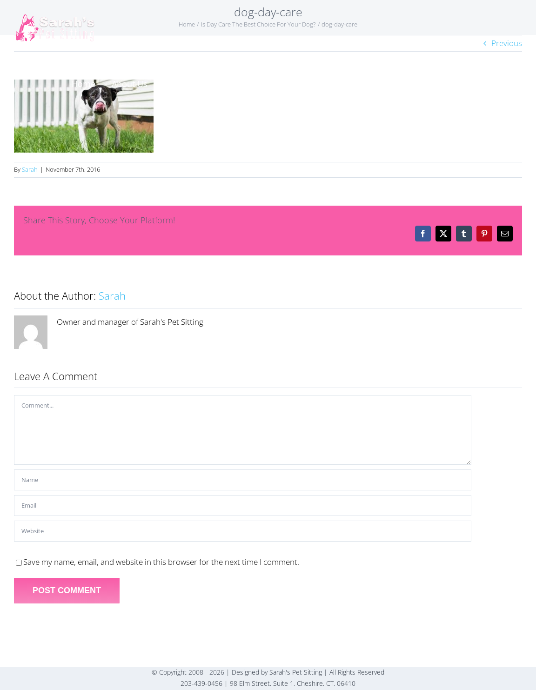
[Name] (242, 479)
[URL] (242, 531)
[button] (502, 84)
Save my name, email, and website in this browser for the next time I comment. (161, 561)
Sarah (30, 169)
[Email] (242, 505)
